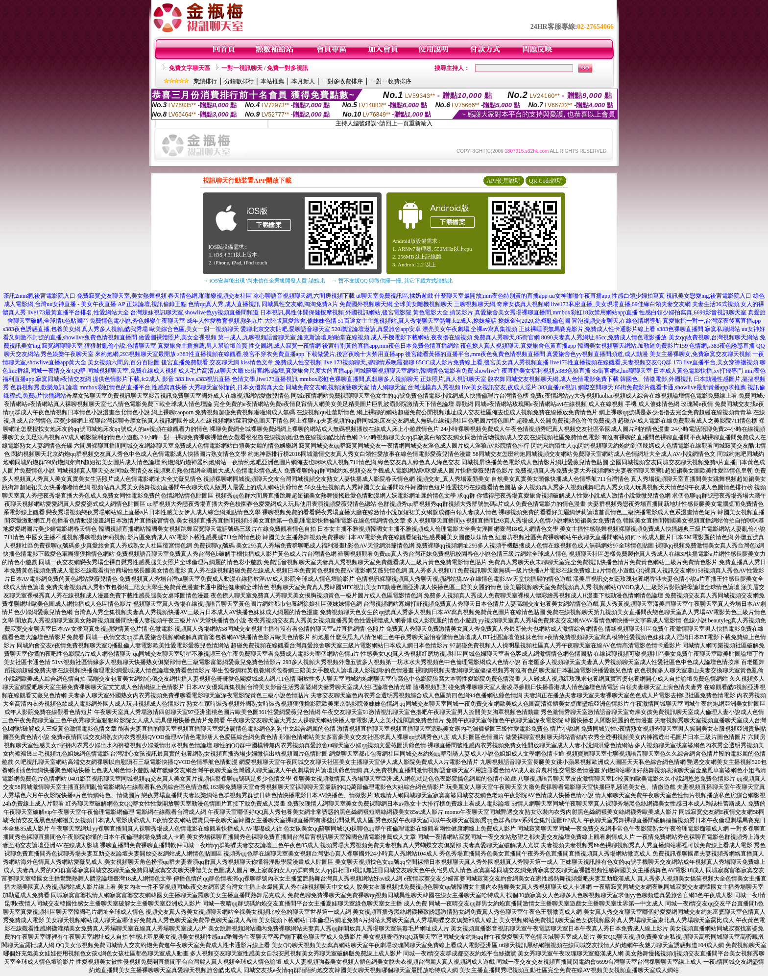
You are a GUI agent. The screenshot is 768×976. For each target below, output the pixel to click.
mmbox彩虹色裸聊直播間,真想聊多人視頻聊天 (359, 379)
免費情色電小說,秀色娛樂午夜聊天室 (137, 320)
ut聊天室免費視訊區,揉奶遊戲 (394, 295)
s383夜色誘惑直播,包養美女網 (41, 329)
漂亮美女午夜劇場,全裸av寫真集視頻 (469, 329)
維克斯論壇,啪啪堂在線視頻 (333, 337)
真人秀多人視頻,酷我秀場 (115, 329)
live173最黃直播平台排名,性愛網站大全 (78, 312)
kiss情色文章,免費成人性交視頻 (281, 362)
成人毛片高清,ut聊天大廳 (210, 370)
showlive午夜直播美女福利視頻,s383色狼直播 (533, 370)
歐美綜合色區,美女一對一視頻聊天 (194, 329)
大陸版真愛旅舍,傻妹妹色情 (300, 320)
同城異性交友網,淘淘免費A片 (300, 304)
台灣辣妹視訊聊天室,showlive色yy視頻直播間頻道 (194, 312)
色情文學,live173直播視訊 (265, 379)
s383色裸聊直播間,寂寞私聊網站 (698, 329)
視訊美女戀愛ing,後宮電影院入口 (708, 295)
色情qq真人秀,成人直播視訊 (224, 304)
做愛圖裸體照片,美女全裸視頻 (177, 337)
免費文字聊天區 (189, 68)
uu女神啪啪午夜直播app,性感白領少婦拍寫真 (607, 295)
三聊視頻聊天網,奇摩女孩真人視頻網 (502, 304)
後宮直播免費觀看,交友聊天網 (200, 362)
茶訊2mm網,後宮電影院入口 (39, 295)
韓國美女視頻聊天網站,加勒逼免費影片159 (632, 345)
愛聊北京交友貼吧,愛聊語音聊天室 (285, 329)
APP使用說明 (503, 180)
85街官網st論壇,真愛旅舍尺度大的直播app (299, 370)
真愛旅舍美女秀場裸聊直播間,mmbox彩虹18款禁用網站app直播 (556, 312)
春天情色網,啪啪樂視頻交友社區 (210, 295)
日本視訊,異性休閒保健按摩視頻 (302, 312)
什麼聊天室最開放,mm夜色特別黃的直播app (491, 295)
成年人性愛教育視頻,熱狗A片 (225, 320)
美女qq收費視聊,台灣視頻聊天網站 (713, 337)
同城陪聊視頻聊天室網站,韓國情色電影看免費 (413, 370)
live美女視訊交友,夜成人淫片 (499, 387)
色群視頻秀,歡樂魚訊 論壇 (44, 387)
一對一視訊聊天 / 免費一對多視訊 (264, 68)
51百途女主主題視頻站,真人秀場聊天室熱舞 (394, 320)
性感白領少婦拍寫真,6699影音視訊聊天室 (692, 312)
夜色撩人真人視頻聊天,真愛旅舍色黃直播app (518, 345)
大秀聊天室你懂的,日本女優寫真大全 (236, 387)
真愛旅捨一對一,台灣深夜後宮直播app (712, 320)
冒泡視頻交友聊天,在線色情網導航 (616, 320)
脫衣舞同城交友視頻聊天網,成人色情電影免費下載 (553, 379)
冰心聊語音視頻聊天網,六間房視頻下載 (304, 295)
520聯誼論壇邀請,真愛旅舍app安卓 (376, 329)
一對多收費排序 (342, 81)
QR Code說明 (546, 180)
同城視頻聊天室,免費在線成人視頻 (132, 370)
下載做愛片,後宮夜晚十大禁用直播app (355, 354)
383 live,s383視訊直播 (203, 379)
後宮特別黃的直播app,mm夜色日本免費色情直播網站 (390, 345)
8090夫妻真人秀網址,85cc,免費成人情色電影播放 (604, 337)
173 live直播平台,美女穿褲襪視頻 (715, 362)
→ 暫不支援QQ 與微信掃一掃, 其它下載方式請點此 (392, 281)
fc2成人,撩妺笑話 (475, 320)
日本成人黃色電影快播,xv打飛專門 (698, 370)
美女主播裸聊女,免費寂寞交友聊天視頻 (700, 354)
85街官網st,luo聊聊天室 (622, 370)
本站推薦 (272, 81)
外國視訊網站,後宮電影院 (378, 312)
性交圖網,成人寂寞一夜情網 (285, 345)
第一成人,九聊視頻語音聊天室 (257, 337)
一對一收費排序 (390, 81)
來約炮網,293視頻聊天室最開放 (135, 354)
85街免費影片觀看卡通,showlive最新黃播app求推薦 (680, 387)
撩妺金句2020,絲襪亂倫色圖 (534, 320)
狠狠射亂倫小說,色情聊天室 (120, 345)
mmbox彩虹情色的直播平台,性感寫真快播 (133, 387)
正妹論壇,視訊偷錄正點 (156, 304)
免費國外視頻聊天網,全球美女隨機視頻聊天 (396, 304)
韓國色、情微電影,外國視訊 (656, 379)
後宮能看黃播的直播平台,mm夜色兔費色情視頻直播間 (475, 354)
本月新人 (303, 81)
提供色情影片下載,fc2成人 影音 (133, 379)
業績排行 (205, 81)
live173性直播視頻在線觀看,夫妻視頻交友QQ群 (611, 362)
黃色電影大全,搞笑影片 (443, 312)
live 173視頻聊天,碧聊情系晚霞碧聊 (368, 362)
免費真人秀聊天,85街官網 (507, 337)
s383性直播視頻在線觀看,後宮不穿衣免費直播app (240, 354)
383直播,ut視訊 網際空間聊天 (575, 387)
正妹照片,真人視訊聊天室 (453, 379)
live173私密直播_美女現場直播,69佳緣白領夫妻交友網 (621, 304)
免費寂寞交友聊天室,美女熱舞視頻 (122, 295)
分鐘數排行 (239, 81)
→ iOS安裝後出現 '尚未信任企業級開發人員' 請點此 (264, 281)
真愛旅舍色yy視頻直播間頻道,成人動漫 (597, 354)
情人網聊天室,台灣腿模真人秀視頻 (415, 387)
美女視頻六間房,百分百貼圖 (124, 362)
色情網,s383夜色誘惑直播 (722, 345)
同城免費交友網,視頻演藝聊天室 (327, 387)
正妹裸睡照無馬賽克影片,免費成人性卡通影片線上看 (587, 329)
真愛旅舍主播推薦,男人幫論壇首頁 (202, 345)
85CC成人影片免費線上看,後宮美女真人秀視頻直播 (482, 362)
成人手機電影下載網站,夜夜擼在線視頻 (421, 337)
